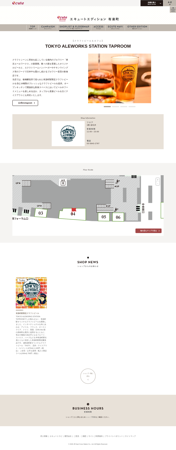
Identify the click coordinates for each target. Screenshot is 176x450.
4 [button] (132, 106)
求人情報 (43, 436)
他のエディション (137, 28)
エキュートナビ (115, 28)
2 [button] (115, 106)
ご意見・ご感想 (80, 436)
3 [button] (123, 106)
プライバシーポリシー (114, 436)
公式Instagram (25, 103)
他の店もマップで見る (148, 231)
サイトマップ (130, 436)
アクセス (98, 28)
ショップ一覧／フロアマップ (74, 28)
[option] (120, 78)
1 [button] (107, 106)
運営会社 (68, 436)
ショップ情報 (90, 417)
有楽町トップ (32, 28)
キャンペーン (48, 28)
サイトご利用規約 (95, 436)
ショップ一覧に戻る (88, 375)
